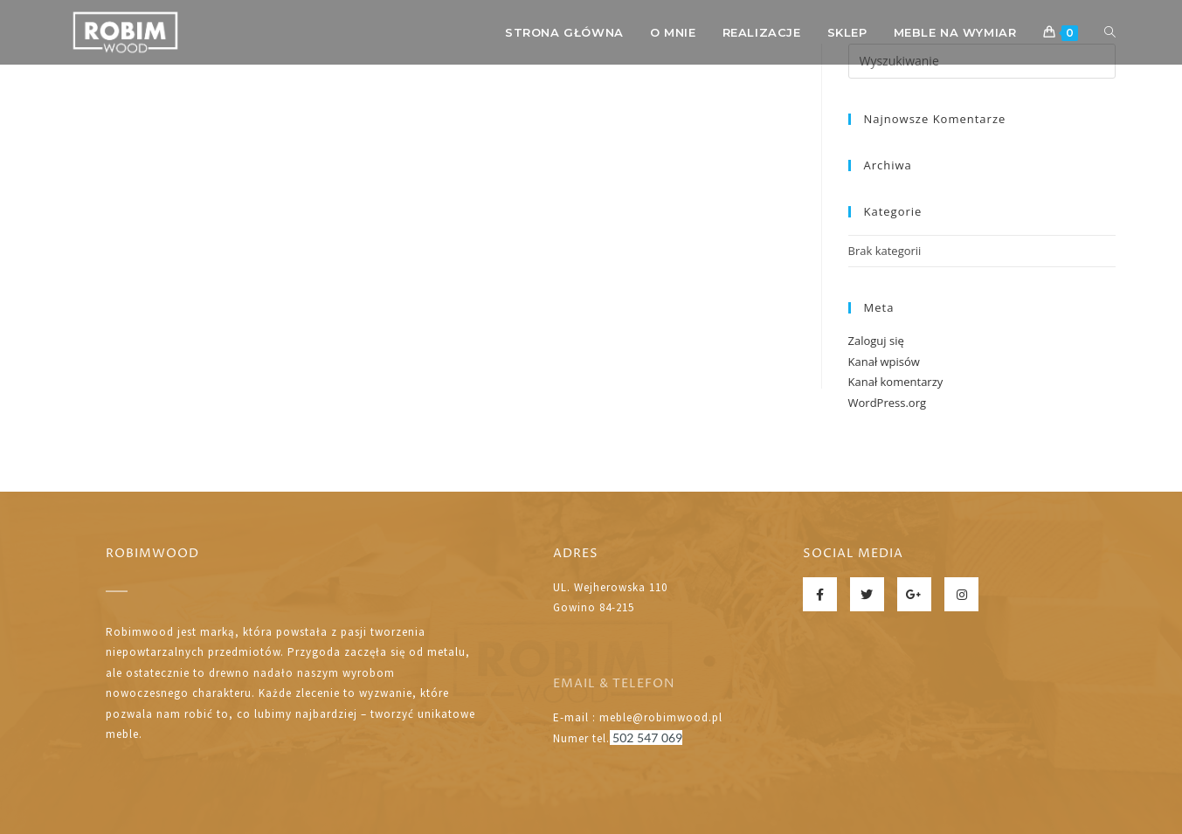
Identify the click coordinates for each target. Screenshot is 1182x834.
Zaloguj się (876, 340)
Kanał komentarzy (896, 381)
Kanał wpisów (884, 361)
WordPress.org (887, 402)
